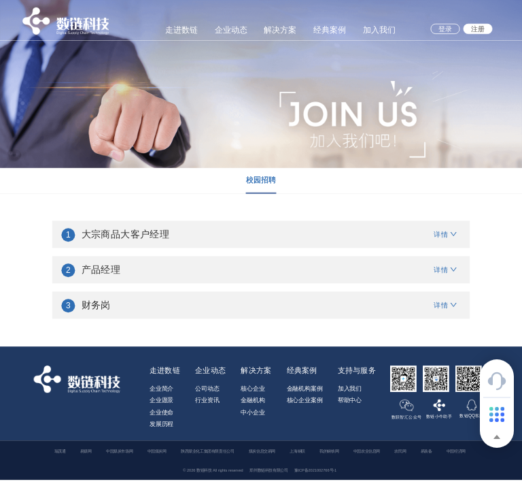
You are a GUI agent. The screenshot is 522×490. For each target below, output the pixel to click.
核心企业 (252, 388)
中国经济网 (456, 451)
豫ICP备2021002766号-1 (315, 470)
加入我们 (379, 29)
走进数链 (181, 29)
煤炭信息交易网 (262, 451)
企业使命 (161, 412)
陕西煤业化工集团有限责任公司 (207, 451)
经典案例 (329, 29)
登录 (444, 29)
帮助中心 (350, 400)
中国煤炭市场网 (119, 451)
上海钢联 (297, 451)
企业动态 (231, 29)
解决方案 (280, 29)
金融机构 (252, 400)
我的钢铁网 (328, 451)
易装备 (426, 451)
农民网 (400, 451)
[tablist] (261, 181)
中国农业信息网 (366, 451)
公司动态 (207, 388)
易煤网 (86, 451)
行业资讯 (207, 400)
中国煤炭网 (157, 451)
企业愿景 (161, 400)
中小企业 (252, 412)
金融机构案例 (305, 388)
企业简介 (161, 388)
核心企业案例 (305, 400)
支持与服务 (357, 370)
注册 (477, 29)
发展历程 (161, 424)
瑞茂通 (60, 451)
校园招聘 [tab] (261, 180)
